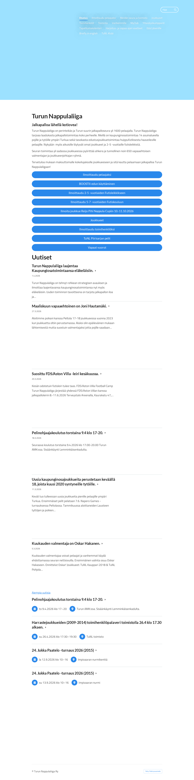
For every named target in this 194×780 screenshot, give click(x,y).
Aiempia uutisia (41, 592)
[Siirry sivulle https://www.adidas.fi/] (130, 731)
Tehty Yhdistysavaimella (153, 771)
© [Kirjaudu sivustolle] (33, 771)
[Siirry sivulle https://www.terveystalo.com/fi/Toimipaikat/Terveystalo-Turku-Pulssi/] (64, 700)
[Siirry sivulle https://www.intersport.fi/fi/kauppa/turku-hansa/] (64, 727)
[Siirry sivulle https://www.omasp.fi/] (130, 700)
